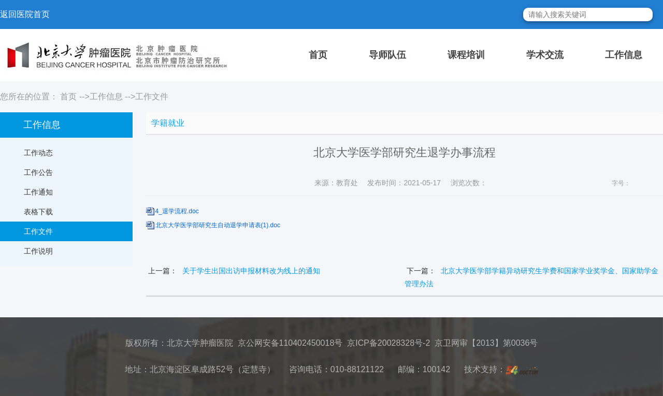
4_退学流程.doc (177, 211)
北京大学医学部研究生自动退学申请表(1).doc (217, 225)
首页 (318, 55)
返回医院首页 (25, 14)
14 (657, 183)
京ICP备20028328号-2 (388, 343)
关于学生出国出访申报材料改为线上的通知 (251, 271)
